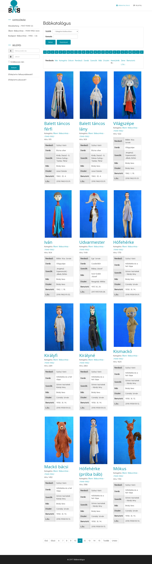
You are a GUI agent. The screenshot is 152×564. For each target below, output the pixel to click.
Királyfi (51, 355)
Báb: (100, 60)
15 (99, 540)
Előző (53, 540)
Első (46, 540)
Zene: (123, 60)
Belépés (14, 67)
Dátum (71, 60)
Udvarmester (92, 242)
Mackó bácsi (56, 466)
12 (85, 540)
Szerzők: (93, 60)
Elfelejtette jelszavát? (17, 79)
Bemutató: (131, 60)
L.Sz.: (123, 64)
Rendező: (79, 60)
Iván (48, 242)
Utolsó (114, 540)
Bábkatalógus (123, 5)
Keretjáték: (115, 60)
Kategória (63, 60)
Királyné (87, 355)
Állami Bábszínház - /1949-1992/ (23, 30)
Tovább (106, 540)
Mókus (119, 468)
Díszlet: (106, 60)
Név (56, 60)
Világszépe (123, 123)
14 (94, 540)
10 (75, 540)
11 (80, 540)
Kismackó (122, 351)
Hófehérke (123, 242)
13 (89, 540)
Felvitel (137, 5)
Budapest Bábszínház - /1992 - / (22, 35)
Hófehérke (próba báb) (90, 471)
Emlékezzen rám (16, 62)
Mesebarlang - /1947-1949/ (20, 25)
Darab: (86, 60)
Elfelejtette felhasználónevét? (20, 74)
